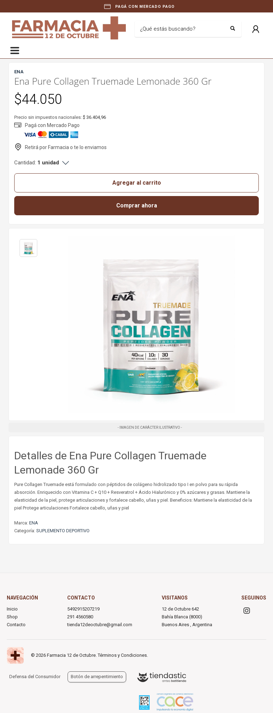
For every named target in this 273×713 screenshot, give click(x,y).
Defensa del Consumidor (34, 676)
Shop (12, 616)
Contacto (16, 624)
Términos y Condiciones (122, 655)
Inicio (12, 609)
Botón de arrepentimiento (97, 676)
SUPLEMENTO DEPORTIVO (63, 530)
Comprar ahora (136, 205)
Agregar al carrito (136, 182)
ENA (33, 522)
